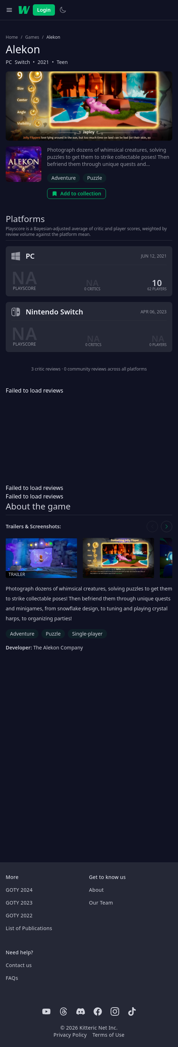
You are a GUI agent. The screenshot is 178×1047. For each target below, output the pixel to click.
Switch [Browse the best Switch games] (22, 62)
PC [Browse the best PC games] (9, 62)
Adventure (63, 177)
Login (44, 9)
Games (32, 37)
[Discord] (80, 1011)
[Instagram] (115, 1011)
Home (12, 37)
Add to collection (76, 193)
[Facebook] (97, 1011)
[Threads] (63, 1011)
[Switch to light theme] (62, 10)
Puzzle (94, 177)
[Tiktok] (132, 1011)
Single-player (87, 633)
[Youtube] (46, 1011)
